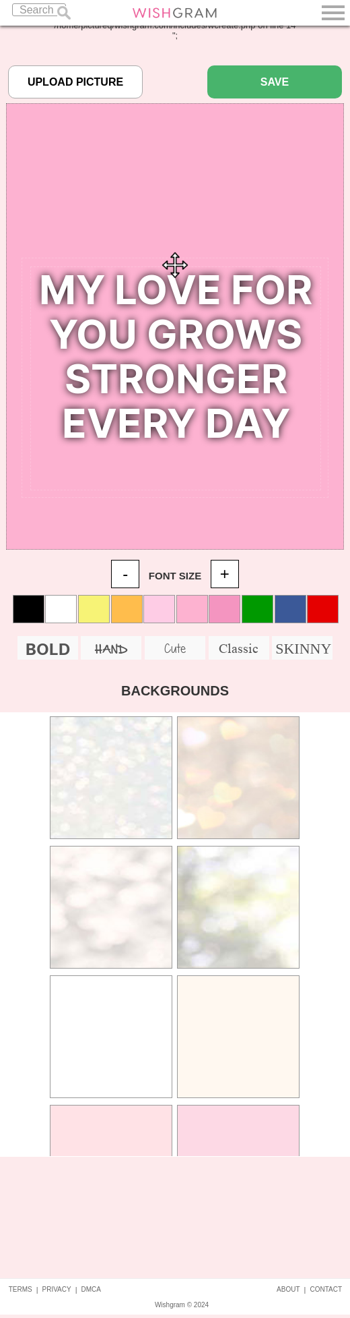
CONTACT (326, 1289)
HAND (111, 649)
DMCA (91, 1289)
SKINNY (303, 648)
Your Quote (175, 378)
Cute (175, 648)
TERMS (20, 1289)
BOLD (48, 649)
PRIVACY (56, 1289)
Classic (238, 648)
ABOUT (288, 1289)
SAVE (274, 82)
